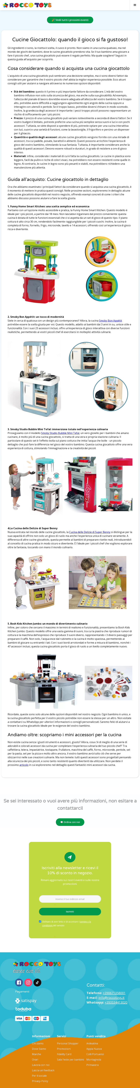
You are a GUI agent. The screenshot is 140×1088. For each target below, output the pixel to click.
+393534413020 (116, 1002)
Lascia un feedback (43, 1070)
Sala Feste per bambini (70, 1059)
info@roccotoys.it (111, 997)
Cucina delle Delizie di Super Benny (89, 532)
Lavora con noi (41, 1065)
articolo (23, 765)
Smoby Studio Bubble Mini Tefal (60, 433)
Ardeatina (92, 1043)
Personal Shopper (67, 1043)
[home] (27, 5)
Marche (36, 1054)
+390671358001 (114, 993)
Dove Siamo (39, 1049)
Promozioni (64, 1049)
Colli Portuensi (95, 1054)
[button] (135, 5)
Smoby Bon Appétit (110, 320)
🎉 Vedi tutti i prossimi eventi (70, 20)
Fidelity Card (64, 1054)
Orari (35, 1059)
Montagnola (93, 1059)
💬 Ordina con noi (70, 822)
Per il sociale (39, 1075)
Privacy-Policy (40, 1081)
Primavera (92, 1065)
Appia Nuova (94, 1049)
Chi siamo (38, 1043)
